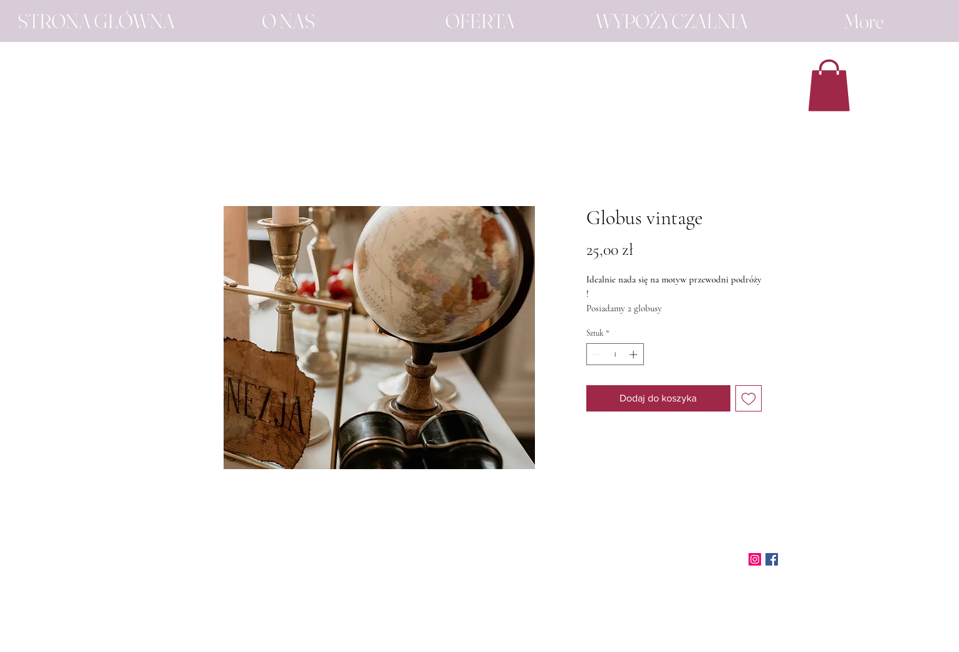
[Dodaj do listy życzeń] (748, 398)
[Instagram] (755, 559)
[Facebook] (771, 559)
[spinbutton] (615, 354)
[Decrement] (595, 354)
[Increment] (634, 354)
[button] (829, 85)
